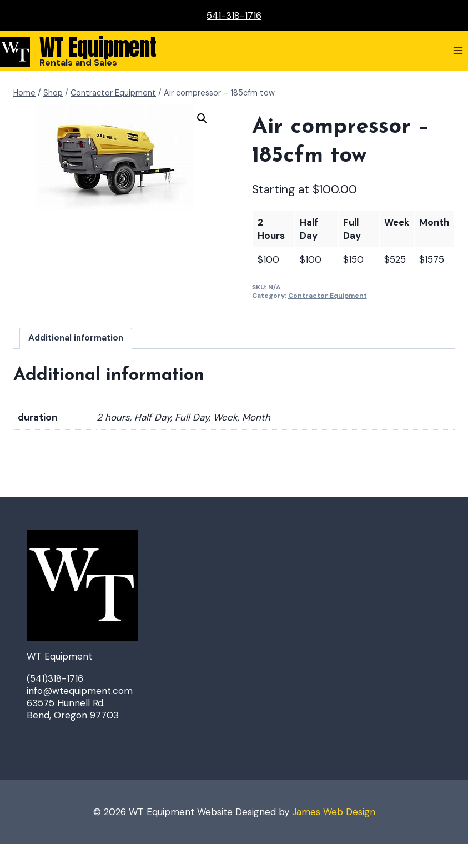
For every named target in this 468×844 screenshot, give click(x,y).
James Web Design (333, 812)
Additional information (75, 337)
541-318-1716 (234, 15)
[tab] (76, 338)
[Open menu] (457, 50)
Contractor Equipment (327, 295)
